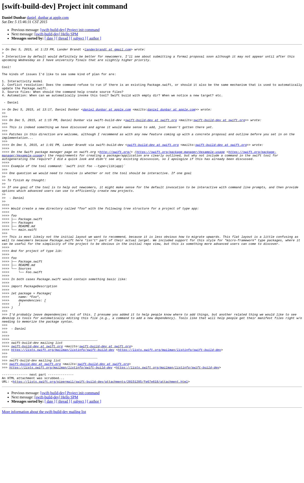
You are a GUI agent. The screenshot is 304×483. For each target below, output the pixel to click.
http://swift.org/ (115, 173)
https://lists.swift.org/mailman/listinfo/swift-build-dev (62, 410)
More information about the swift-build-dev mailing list (44, 479)
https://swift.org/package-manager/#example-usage (180, 173)
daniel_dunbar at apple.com (48, 18)
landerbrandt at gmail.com (108, 50)
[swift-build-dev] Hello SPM (56, 34)
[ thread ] (63, 38)
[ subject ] (78, 38)
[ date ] (50, 38)
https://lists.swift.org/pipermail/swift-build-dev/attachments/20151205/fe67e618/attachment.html (100, 448)
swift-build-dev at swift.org (151, 135)
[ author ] (94, 38)
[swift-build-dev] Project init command (70, 30)
